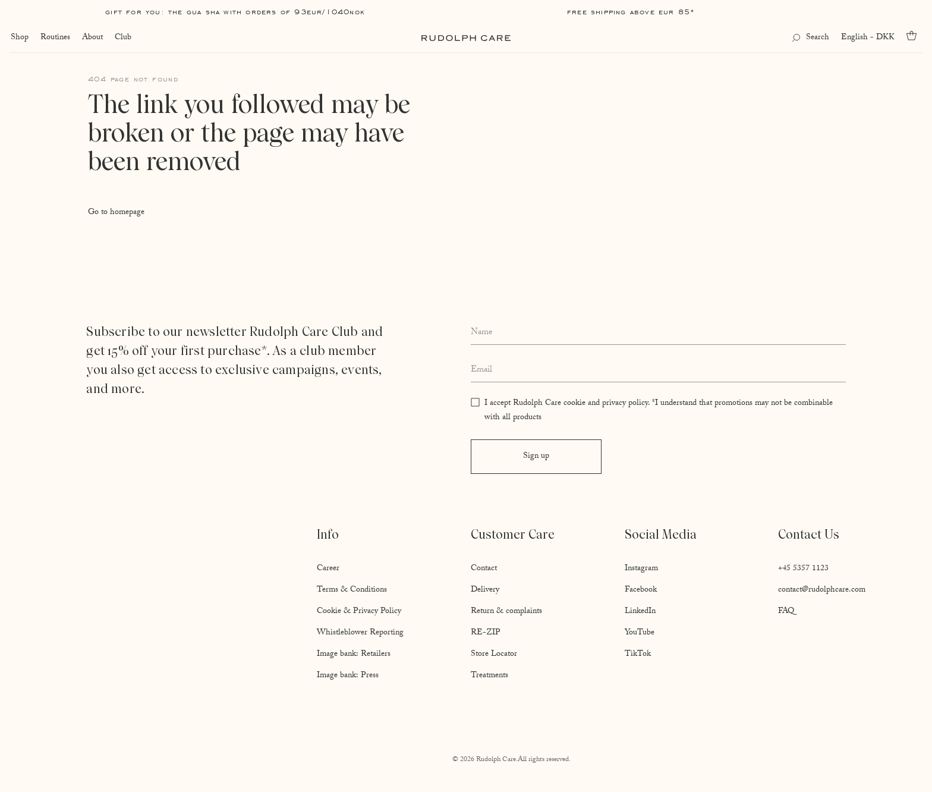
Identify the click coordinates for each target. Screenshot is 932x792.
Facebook (641, 590)
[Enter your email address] (658, 370)
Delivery (485, 590)
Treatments (489, 676)
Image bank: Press (348, 676)
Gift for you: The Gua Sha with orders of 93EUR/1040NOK (235, 11)
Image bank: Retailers (354, 655)
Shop (18, 38)
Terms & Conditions (352, 590)
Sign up (536, 457)
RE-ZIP (485, 633)
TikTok (638, 655)
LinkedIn (640, 612)
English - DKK (869, 38)
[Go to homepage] (466, 38)
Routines (54, 38)
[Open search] (811, 38)
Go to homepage (116, 213)
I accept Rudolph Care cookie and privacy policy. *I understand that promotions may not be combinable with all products (658, 411)
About (91, 38)
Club (122, 38)
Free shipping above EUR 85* (631, 11)
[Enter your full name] (658, 333)
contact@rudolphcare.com (821, 590)
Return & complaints (506, 612)
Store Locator (494, 655)
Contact (484, 569)
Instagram (641, 569)
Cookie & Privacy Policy (359, 612)
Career (328, 569)
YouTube (639, 633)
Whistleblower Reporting (360, 633)
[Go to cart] (915, 35)
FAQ (786, 612)
